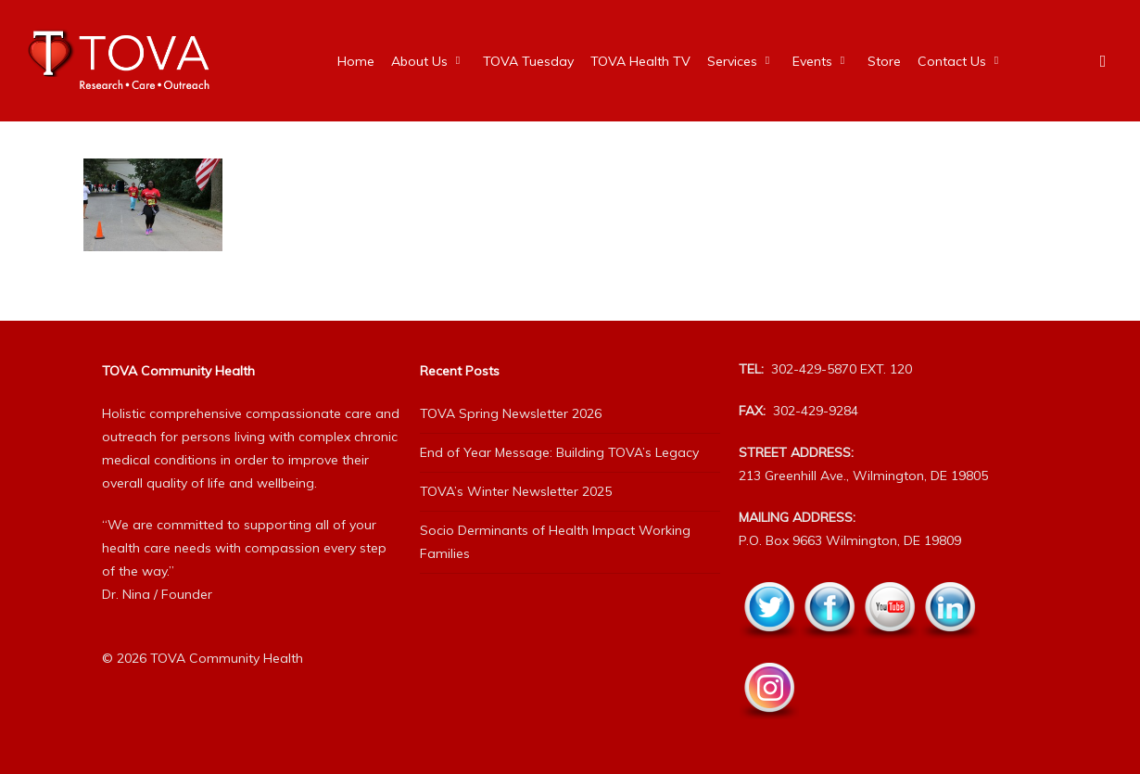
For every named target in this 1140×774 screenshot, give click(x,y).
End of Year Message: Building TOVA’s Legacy (559, 452)
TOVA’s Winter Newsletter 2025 (516, 491)
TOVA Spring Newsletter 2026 (511, 413)
